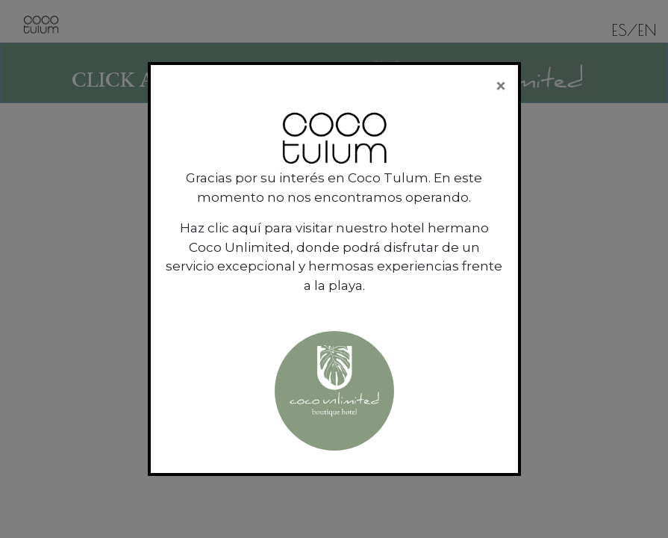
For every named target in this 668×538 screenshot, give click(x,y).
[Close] (501, 86)
